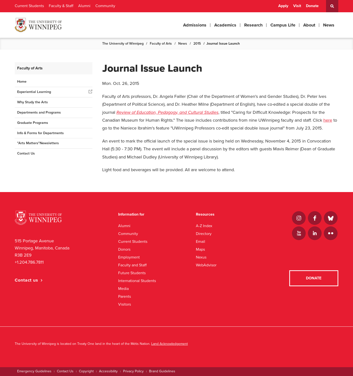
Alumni (84, 5)
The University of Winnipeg (123, 43)
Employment (129, 257)
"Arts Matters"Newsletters (38, 143)
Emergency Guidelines (34, 371)
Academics (225, 25)
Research (253, 25)
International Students (137, 280)
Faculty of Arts (161, 43)
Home (21, 81)
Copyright (86, 371)
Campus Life (282, 25)
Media (123, 288)
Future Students (132, 273)
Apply (283, 5)
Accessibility (108, 371)
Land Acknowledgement (169, 344)
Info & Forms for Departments (40, 133)
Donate (312, 5)
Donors (124, 249)
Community (105, 5)
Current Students (29, 5)
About (309, 25)
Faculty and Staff (132, 265)
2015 (197, 43)
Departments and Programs (39, 112)
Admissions (194, 25)
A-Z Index (204, 225)
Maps (200, 249)
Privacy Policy (133, 371)
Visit (297, 5)
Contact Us (26, 153)
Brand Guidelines (162, 371)
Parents (124, 296)
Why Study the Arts (32, 102)
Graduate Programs (32, 123)
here (327, 120)
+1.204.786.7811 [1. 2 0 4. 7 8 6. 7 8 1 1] (29, 262)
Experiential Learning (34, 92)
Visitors (124, 304)
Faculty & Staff (61, 5)
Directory (204, 233)
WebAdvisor (206, 265)
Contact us (26, 280)
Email (200, 241)
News (328, 25)
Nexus (201, 257)
